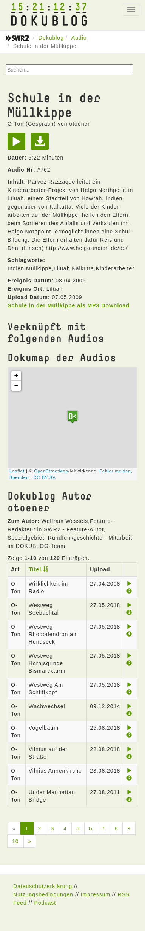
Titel (35, 569)
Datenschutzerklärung (42, 886)
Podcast (45, 903)
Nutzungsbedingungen (43, 894)
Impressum (95, 894)
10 (15, 841)
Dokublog (51, 38)
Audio (79, 38)
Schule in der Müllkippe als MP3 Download (69, 305)
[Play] (18, 144)
